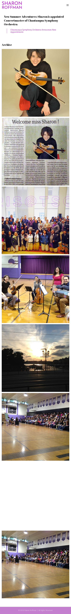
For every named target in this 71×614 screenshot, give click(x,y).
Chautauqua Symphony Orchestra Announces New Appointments (33, 30)
